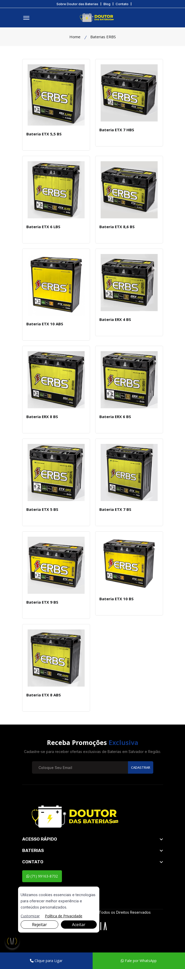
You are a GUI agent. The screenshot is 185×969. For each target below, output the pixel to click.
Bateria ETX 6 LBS (43, 226)
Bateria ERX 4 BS (115, 319)
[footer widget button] (92, 839)
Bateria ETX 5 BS (42, 509)
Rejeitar (39, 924)
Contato (122, 4)
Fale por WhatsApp (139, 960)
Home (75, 36)
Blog (106, 4)
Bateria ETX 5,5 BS (44, 133)
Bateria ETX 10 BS (116, 598)
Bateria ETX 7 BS (115, 509)
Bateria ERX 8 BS (42, 416)
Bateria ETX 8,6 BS (117, 226)
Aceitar (78, 924)
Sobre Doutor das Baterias (77, 4)
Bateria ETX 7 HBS (116, 129)
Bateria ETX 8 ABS (43, 694)
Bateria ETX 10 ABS (44, 323)
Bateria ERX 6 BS (115, 416)
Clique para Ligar (46, 960)
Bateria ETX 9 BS (42, 602)
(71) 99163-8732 (42, 876)
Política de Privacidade (63, 915)
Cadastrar (140, 767)
